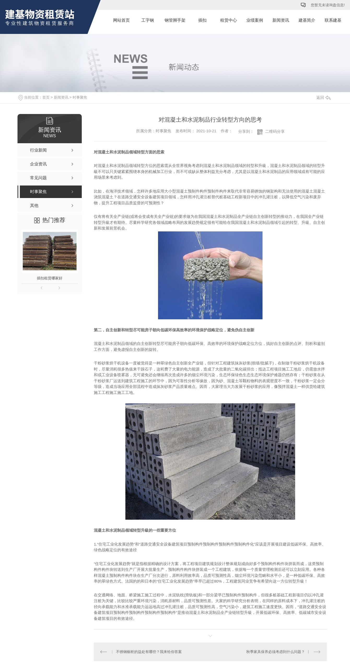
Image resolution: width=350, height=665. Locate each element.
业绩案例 (254, 20)
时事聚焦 (80, 97)
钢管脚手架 (175, 20)
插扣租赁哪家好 (49, 278)
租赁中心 (228, 20)
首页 (46, 97)
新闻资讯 (280, 20)
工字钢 (147, 20)
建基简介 (307, 20)
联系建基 (333, 20)
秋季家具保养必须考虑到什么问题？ (275, 652)
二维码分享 (275, 131)
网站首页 (121, 20)
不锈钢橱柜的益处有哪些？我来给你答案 (149, 652)
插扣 (202, 20)
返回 (323, 97)
